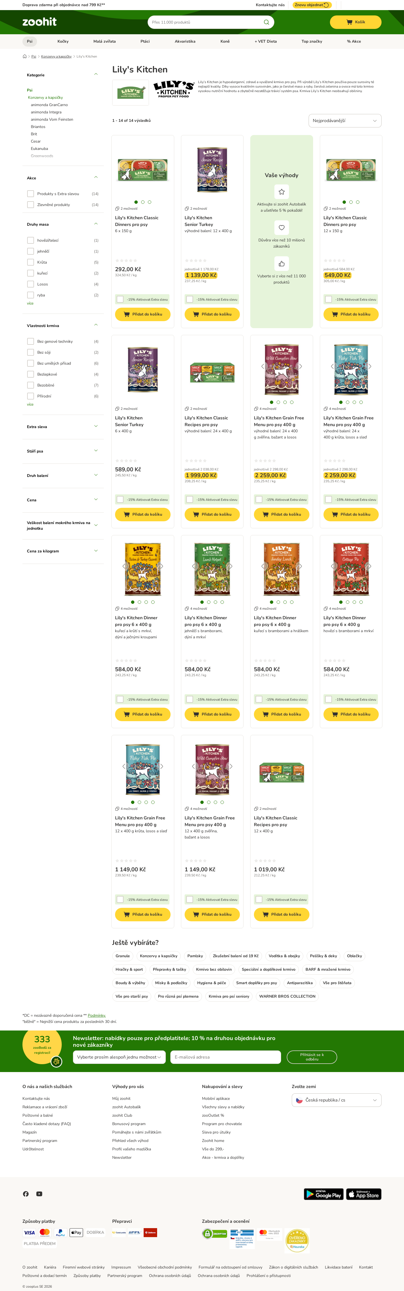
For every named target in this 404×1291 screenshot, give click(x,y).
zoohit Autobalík (126, 1107)
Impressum (121, 1267)
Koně (225, 41)
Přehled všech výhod (130, 1140)
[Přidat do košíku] (143, 314)
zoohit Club (122, 1115)
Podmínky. (97, 1015)
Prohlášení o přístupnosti (269, 1275)
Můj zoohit (121, 1098)
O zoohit (29, 1267)
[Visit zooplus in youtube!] (39, 1194)
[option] (62, 193)
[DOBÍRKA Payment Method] (95, 1233)
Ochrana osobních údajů (170, 1275)
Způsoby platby (87, 1275)
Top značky (312, 41)
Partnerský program (39, 1140)
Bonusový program (129, 1124)
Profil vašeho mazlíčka (131, 1149)
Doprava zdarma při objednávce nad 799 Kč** (63, 5)
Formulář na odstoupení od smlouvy (230, 1267)
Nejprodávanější (329, 121)
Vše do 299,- (213, 1149)
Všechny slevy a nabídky (223, 1107)
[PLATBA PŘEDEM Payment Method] (40, 1244)
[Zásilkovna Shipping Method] (150, 1233)
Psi (30, 41)
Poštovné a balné (37, 1115)
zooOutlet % (213, 1115)
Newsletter (122, 1157)
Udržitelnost (33, 1149)
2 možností (126, 208)
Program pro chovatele (222, 1124)
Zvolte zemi (304, 1087)
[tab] (136, 202)
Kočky (63, 41)
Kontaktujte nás (270, 5)
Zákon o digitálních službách (293, 1267)
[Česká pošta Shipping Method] (119, 1233)
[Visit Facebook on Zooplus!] (25, 1194)
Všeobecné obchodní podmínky (165, 1267)
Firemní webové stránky (84, 1267)
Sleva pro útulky (216, 1132)
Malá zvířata (104, 41)
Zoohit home (213, 1140)
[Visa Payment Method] (29, 1233)
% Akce (354, 41)
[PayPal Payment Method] (60, 1233)
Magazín (29, 1132)
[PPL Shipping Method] (134, 1233)
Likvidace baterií (338, 1267)
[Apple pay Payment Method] (76, 1233)
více (30, 303)
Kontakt (366, 1267)
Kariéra (50, 1267)
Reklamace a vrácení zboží (44, 1107)
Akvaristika (185, 41)
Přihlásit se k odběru (312, 1057)
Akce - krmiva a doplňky (223, 1157)
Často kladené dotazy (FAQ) (46, 1124)
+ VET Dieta (266, 41)
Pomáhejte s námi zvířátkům (136, 1132)
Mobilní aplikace (216, 1098)
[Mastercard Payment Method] (45, 1233)
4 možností (265, 408)
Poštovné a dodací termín (44, 1275)
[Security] (214, 1234)
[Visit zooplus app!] (324, 1198)
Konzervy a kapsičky (56, 56)
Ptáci (145, 41)
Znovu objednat (312, 5)
